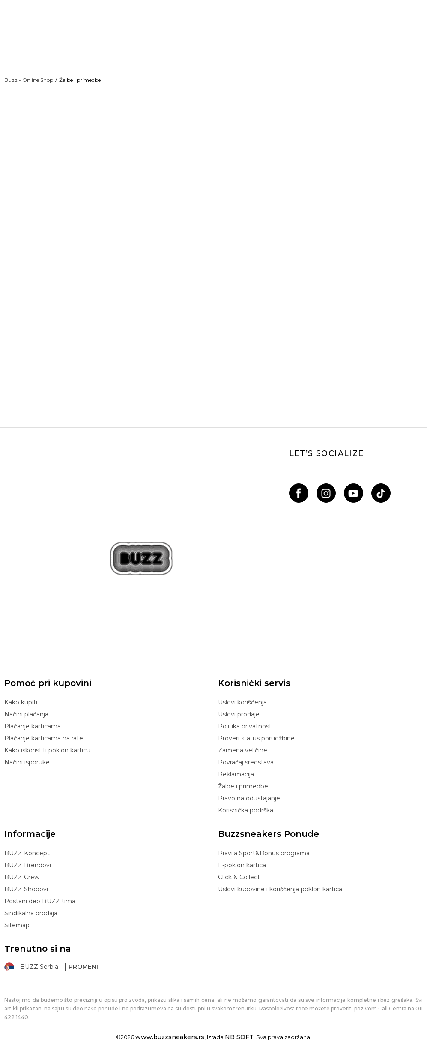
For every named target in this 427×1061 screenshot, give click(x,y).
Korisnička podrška (245, 810)
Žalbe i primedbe (243, 786)
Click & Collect (239, 877)
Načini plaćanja (26, 714)
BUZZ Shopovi (26, 889)
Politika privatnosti (245, 726)
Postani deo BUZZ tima (39, 901)
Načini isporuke (27, 762)
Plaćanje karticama (32, 726)
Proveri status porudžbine (256, 738)
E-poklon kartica (242, 865)
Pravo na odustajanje (249, 798)
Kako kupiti (20, 702)
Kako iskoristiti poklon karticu (47, 750)
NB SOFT (239, 1037)
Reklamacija (236, 774)
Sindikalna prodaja (30, 913)
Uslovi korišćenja (242, 702)
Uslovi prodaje (239, 714)
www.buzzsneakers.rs (169, 1037)
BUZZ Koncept (27, 853)
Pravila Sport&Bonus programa (264, 853)
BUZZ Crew (21, 877)
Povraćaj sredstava (246, 762)
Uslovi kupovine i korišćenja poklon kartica (280, 889)
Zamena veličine (242, 750)
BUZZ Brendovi (27, 865)
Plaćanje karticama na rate (43, 738)
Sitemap (17, 925)
